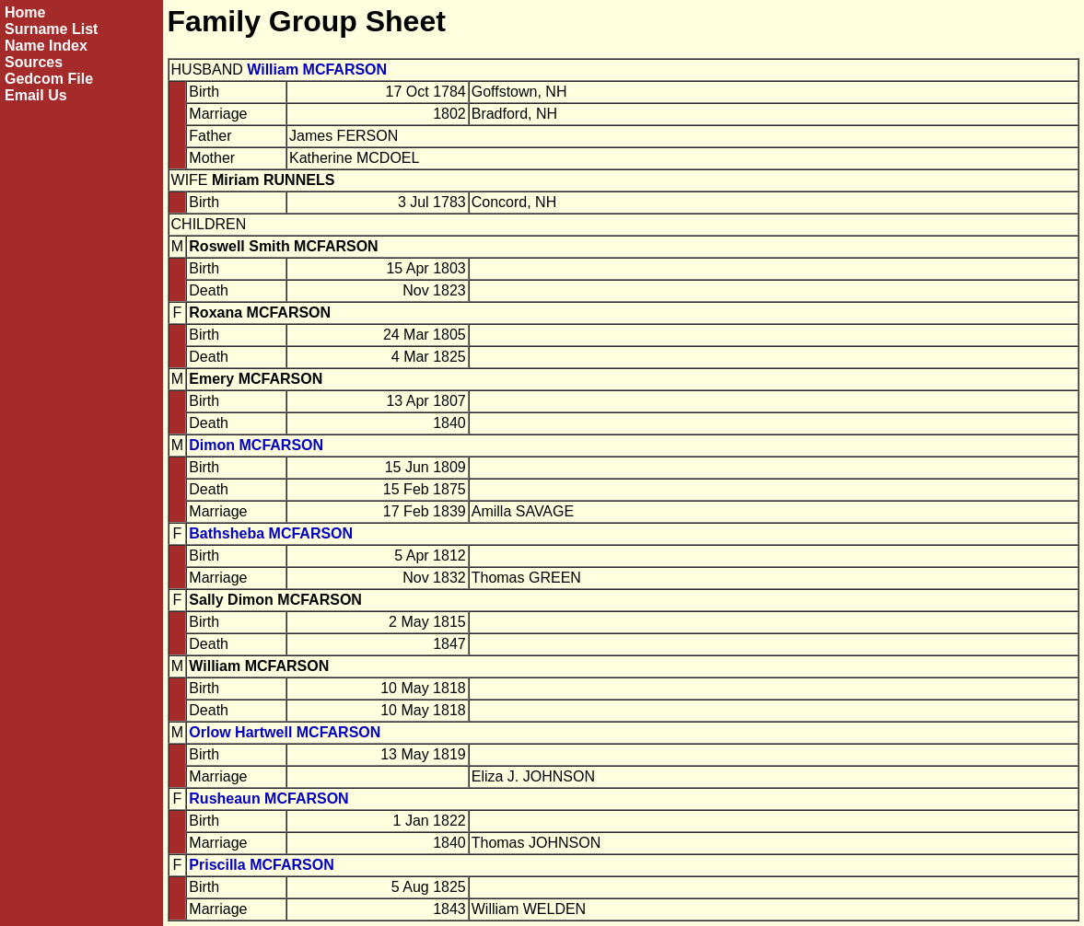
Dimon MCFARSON (256, 445)
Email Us (36, 95)
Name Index (46, 45)
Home (25, 12)
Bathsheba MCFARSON (271, 533)
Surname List (51, 29)
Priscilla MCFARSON (261, 865)
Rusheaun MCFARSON (268, 798)
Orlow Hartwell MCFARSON (284, 732)
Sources (34, 62)
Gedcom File (49, 79)
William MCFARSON (317, 69)
